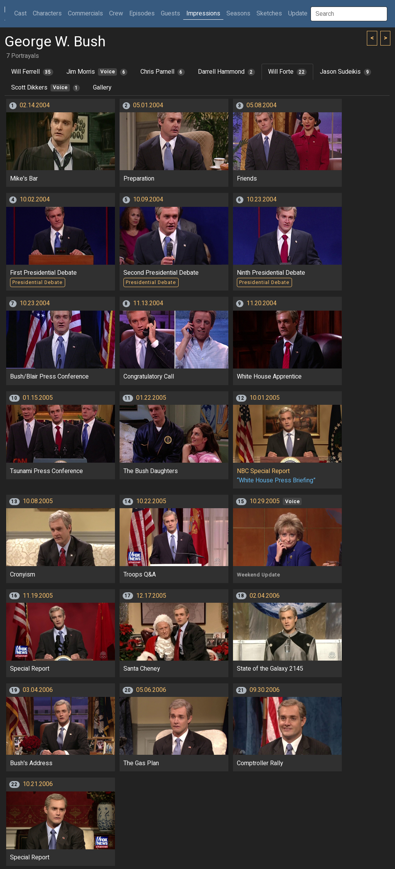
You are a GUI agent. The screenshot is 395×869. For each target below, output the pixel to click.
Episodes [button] (142, 13)
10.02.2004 (35, 199)
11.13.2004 (148, 303)
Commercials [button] (85, 13)
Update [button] (297, 13)
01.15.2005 (38, 397)
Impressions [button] (203, 13)
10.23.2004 (261, 199)
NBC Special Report (263, 471)
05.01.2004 (148, 105)
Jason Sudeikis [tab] (345, 71)
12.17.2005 (151, 595)
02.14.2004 (35, 105)
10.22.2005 (151, 501)
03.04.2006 (38, 690)
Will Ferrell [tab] (32, 71)
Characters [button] (47, 13)
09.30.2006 (265, 690)
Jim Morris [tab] (96, 71)
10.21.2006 (38, 784)
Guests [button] (170, 13)
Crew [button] (116, 13)
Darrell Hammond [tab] (226, 71)
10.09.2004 (148, 199)
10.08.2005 (38, 501)
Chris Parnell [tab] (162, 71)
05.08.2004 (261, 105)
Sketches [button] (269, 13)
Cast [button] (22, 13)
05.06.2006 (151, 690)
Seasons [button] (238, 13)
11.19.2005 (38, 595)
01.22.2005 (151, 397)
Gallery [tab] (102, 87)
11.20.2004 (261, 303)
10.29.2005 (265, 501)
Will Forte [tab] (287, 71)
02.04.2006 (265, 595)
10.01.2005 (265, 397)
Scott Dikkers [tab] (45, 87)
